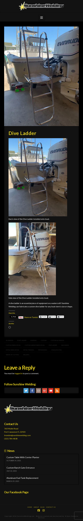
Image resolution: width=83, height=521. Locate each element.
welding (26, 354)
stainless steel (56, 350)
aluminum (9, 340)
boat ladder (21, 340)
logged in (18, 373)
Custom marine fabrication (35, 345)
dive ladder (53, 345)
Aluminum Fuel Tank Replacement (22, 478)
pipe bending (42, 350)
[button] (41, 17)
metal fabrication (12, 350)
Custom (44, 340)
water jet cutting (12, 354)
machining (65, 345)
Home (29, 507)
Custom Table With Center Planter (22, 457)
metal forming (28, 350)
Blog (43, 507)
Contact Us (51, 507)
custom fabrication (13, 345)
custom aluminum (57, 340)
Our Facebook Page (16, 492)
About (36, 507)
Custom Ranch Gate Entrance (20, 467)
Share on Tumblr (31, 317)
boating (34, 340)
